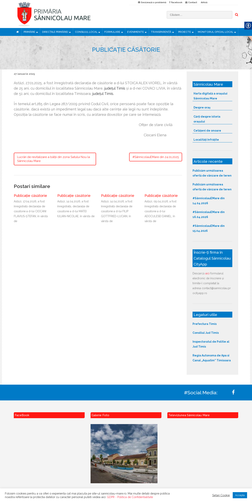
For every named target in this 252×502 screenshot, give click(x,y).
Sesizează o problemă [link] (153, 2)
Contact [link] (192, 2)
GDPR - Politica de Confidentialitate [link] (130, 497)
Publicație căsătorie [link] (30, 196)
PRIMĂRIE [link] (29, 31)
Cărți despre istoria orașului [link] (207, 119)
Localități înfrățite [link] (206, 139)
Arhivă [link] (204, 2)
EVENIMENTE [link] (135, 31)
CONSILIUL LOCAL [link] (86, 31)
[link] (68, 14)
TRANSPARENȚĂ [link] (161, 31)
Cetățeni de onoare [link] (207, 130)
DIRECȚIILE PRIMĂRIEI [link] (55, 31)
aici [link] (207, 273)
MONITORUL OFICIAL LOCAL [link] (215, 31)
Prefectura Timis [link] (205, 323)
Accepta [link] (240, 495)
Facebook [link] (176, 2)
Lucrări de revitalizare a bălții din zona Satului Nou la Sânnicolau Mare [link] (53, 159)
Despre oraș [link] (202, 107)
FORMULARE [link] (112, 31)
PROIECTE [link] (184, 31)
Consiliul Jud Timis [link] (206, 332)
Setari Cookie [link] (221, 495)
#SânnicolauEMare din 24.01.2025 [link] (155, 157)
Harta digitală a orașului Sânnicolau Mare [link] (210, 96)
